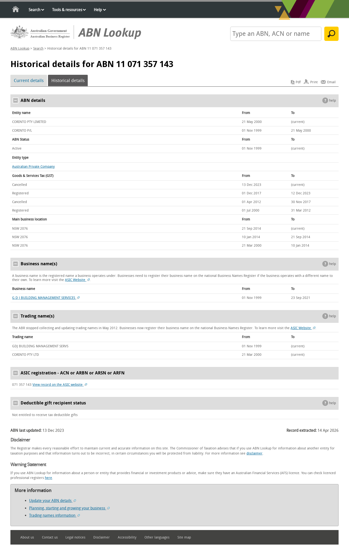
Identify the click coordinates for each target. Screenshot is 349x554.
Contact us (50, 537)
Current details (29, 80)
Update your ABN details (52, 500)
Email (331, 82)
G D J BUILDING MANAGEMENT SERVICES (45, 298)
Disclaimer (101, 537)
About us (27, 537)
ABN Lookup (19, 48)
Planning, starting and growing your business (69, 508)
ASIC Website (77, 280)
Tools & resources (67, 10)
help (332, 101)
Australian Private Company (33, 167)
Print (314, 82)
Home (15, 10)
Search (34, 10)
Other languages (156, 537)
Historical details (68, 80)
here (48, 478)
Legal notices (75, 537)
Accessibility (127, 537)
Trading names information (54, 515)
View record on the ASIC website (59, 385)
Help (98, 10)
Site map (184, 537)
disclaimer (254, 453)
